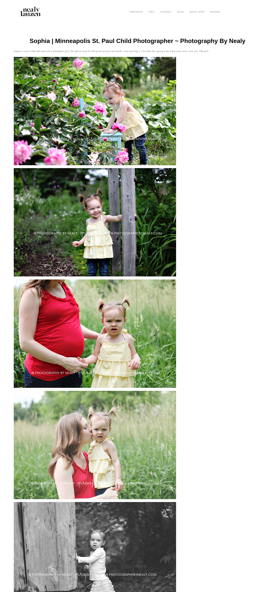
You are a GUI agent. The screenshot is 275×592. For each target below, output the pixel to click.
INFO (152, 12)
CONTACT (166, 12)
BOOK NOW (197, 12)
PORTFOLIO (136, 12)
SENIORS (215, 12)
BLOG (181, 12)
